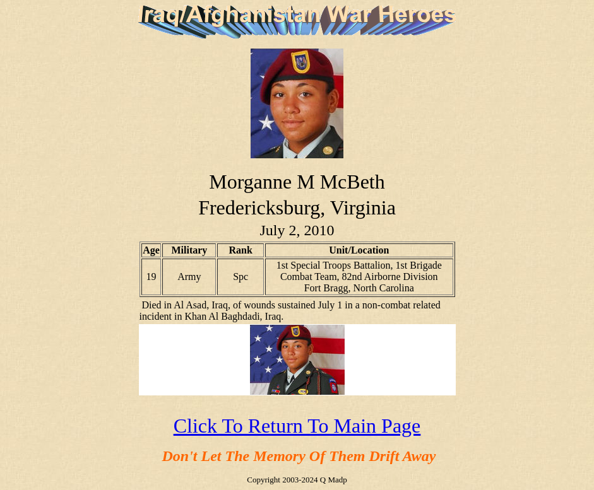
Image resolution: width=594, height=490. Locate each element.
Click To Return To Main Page (297, 425)
